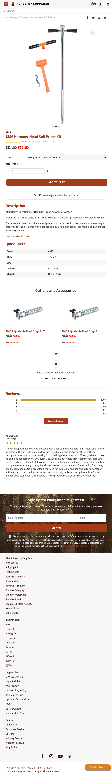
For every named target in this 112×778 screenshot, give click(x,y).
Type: (9, 158)
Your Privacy (12, 686)
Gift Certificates (14, 708)
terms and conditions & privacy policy (79, 546)
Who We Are (12, 563)
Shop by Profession (16, 594)
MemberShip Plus (15, 713)
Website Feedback (15, 743)
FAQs (8, 704)
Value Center (12, 613)
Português (11, 633)
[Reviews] (18, 141)
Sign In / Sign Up (14, 677)
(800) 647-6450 (44, 768)
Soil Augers (51, 17)
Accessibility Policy (16, 690)
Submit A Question (55, 378)
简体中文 (10, 656)
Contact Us (12, 724)
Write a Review (56, 421)
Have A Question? (18, 237)
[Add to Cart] (56, 182)
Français (10, 638)
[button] (56, 354)
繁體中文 (10, 660)
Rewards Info (12, 581)
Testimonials (12, 572)
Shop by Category (15, 590)
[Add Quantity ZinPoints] (47, 171)
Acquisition (12, 747)
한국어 (9, 665)
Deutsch (10, 642)
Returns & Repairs (15, 576)
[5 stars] (13, 141)
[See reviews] (26, 141)
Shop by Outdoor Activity (19, 604)
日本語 (9, 651)
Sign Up (57, 528)
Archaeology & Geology (17, 17)
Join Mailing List (14, 695)
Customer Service (15, 729)
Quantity (12, 164)
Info (8, 624)
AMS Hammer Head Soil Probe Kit (33, 137)
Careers (10, 733)
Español (10, 629)
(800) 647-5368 (18, 768)
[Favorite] (92, 32)
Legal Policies (13, 681)
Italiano (10, 647)
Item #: (48, 142)
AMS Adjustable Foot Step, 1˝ (80, 331)
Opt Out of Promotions (17, 699)
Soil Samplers (36, 17)
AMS (8, 132)
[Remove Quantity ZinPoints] (8, 171)
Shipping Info (12, 567)
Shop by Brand (13, 599)
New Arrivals (12, 608)
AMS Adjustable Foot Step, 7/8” (25, 331)
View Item (14, 342)
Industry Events (14, 738)
